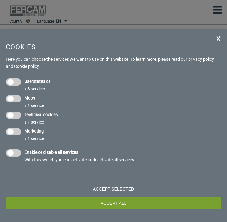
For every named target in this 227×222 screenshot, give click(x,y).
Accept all (114, 203)
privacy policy (201, 59)
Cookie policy (26, 66)
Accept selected (113, 189)
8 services (35, 88)
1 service (34, 105)
